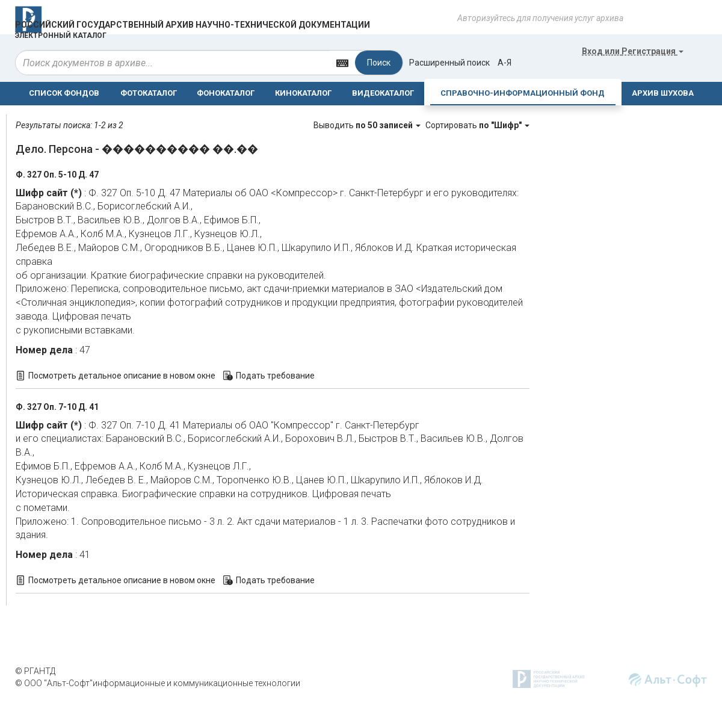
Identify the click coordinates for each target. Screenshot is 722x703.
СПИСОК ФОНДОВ (64, 93)
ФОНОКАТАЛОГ (226, 93)
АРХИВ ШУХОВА (663, 93)
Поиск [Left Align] (378, 62)
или (632, 51)
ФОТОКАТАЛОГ (148, 93)
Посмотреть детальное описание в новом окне (121, 375)
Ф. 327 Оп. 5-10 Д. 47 (57, 174)
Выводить (367, 125)
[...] (173, 63)
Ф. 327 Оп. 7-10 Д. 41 (57, 407)
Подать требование (275, 375)
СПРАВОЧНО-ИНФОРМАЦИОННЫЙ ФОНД (522, 93)
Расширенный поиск (449, 62)
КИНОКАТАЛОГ (303, 93)
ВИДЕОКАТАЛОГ (383, 93)
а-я (504, 62)
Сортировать (477, 125)
